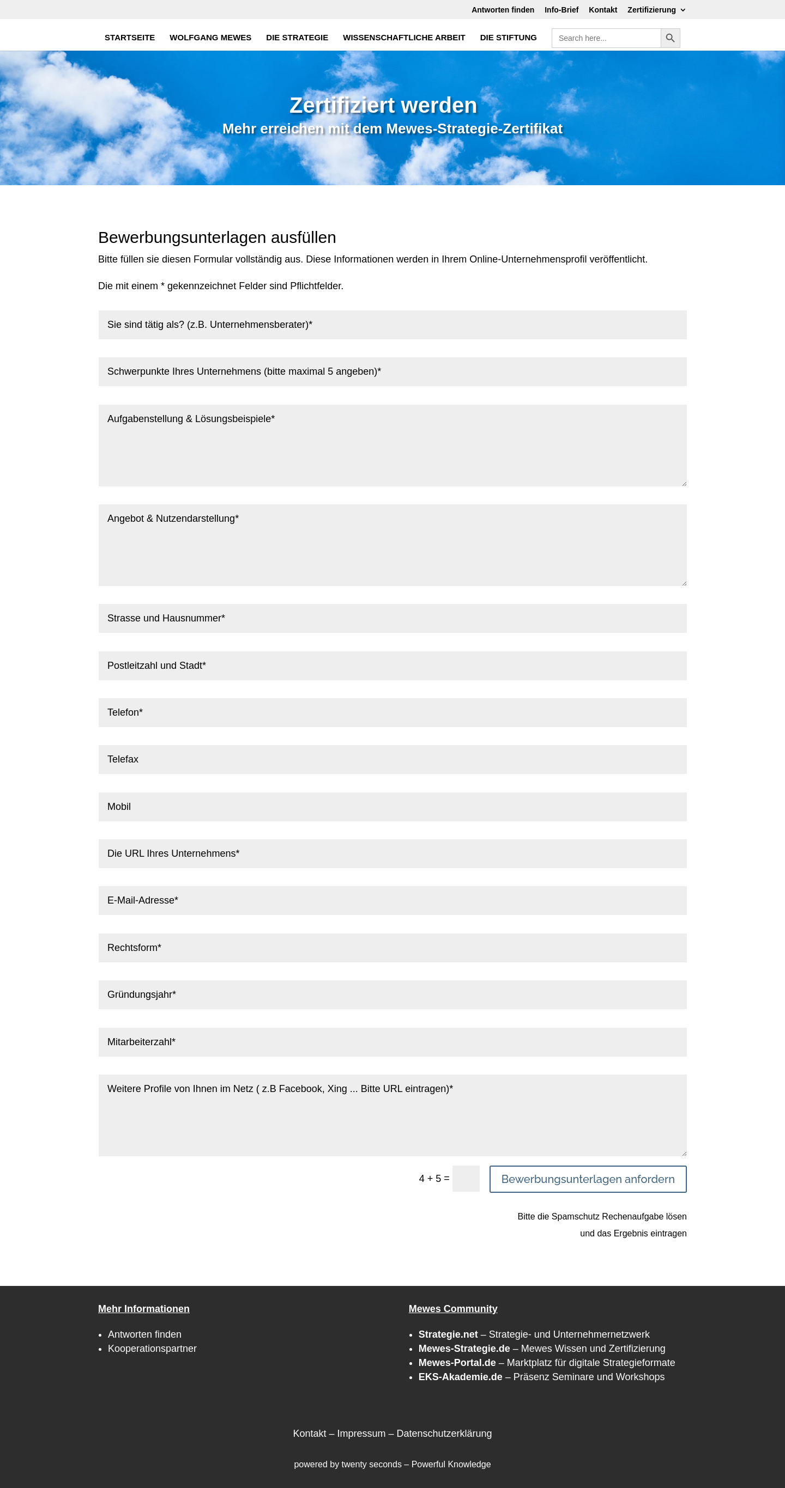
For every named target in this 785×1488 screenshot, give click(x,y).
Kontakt (603, 10)
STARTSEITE (130, 38)
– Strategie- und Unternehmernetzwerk (534, 1334)
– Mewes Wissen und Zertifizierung (542, 1348)
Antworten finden (503, 10)
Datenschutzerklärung (444, 1433)
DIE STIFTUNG (508, 38)
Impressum (361, 1433)
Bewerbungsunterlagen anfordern (588, 1179)
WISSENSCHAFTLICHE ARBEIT (404, 38)
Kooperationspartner (152, 1348)
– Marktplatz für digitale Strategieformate (547, 1362)
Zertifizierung (651, 10)
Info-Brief (561, 10)
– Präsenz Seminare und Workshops (542, 1376)
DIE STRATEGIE (297, 38)
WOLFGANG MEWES (210, 38)
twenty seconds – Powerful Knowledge (416, 1464)
